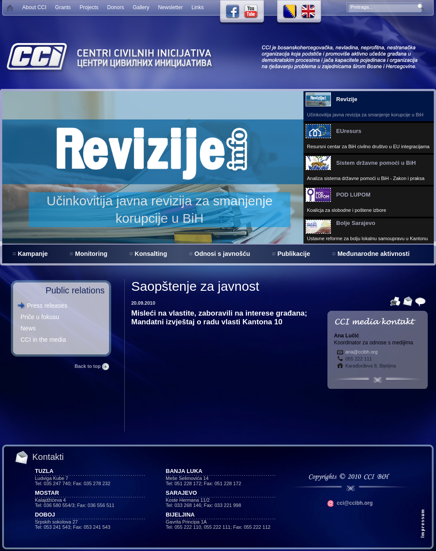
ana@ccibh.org (361, 351)
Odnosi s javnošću (222, 253)
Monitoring (91, 253)
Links (197, 7)
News (28, 328)
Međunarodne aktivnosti (373, 253)
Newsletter (170, 7)
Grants (63, 7)
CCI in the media (43, 339)
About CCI (34, 7)
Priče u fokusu (39, 316)
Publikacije (293, 253)
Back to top (92, 366)
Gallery (141, 7)
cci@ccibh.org (350, 503)
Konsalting (151, 253)
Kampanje (33, 253)
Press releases (47, 305)
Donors (115, 7)
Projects (88, 7)
